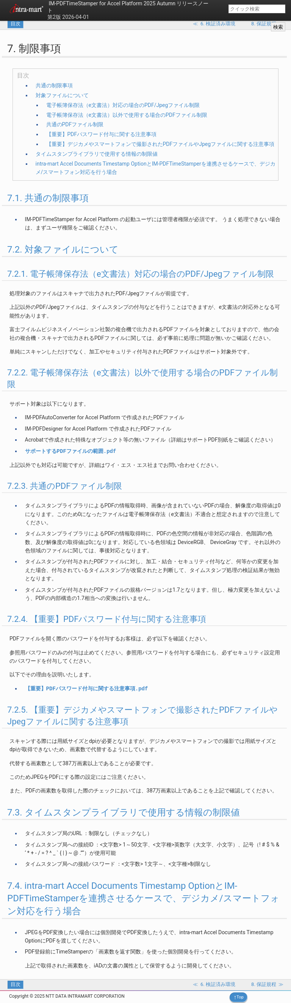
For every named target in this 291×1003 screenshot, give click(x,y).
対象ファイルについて (62, 95)
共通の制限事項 (54, 85)
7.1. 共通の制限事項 (48, 198)
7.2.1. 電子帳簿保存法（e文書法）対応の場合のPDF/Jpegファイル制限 (140, 274)
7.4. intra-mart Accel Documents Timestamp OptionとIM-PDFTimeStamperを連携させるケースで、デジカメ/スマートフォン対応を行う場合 (143, 898)
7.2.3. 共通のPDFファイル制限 (64, 486)
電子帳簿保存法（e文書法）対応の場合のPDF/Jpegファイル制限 (123, 105)
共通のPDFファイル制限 (75, 124)
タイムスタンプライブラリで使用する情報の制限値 (97, 154)
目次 (15, 23)
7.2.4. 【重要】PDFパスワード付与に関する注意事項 (106, 619)
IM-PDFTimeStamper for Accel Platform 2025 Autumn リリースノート (127, 6)
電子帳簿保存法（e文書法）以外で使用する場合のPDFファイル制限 (126, 115)
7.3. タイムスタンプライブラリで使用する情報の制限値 (123, 812)
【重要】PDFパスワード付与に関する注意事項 (101, 134)
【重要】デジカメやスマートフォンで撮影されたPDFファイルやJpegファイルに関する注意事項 (160, 144)
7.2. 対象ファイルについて (63, 249)
